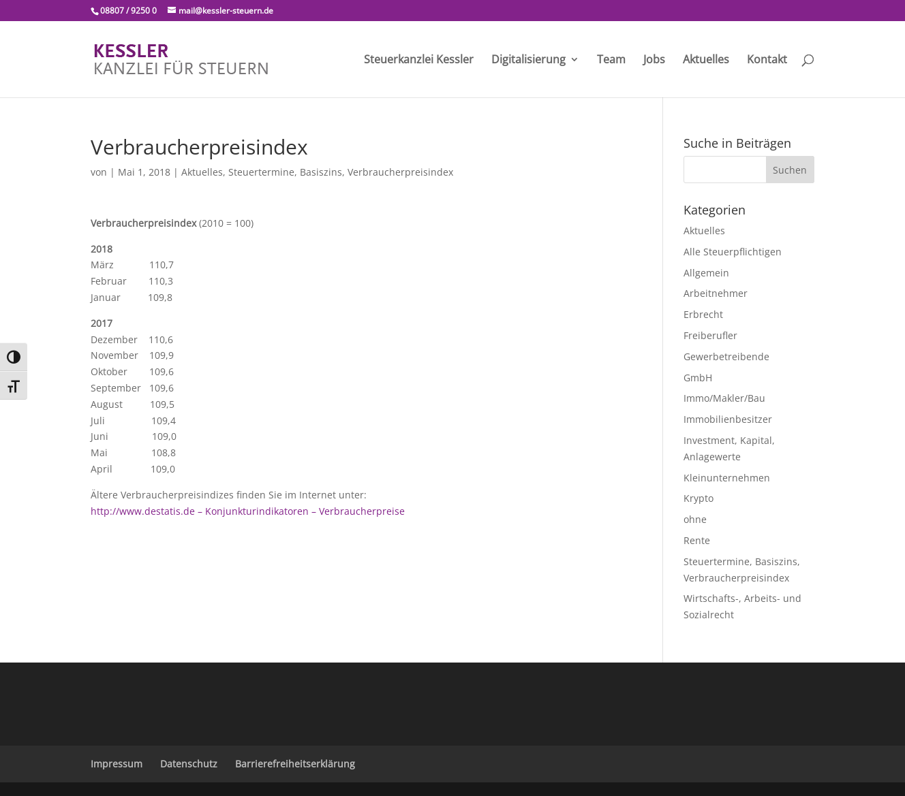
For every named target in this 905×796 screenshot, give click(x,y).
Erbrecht (703, 314)
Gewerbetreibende (726, 356)
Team (611, 60)
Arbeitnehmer (716, 293)
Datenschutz (188, 763)
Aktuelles (706, 60)
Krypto (699, 498)
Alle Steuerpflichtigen (733, 251)
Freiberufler (710, 335)
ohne (695, 519)
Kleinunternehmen (727, 477)
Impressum (116, 763)
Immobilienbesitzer (728, 419)
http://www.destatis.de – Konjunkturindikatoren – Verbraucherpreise (248, 511)
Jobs (654, 60)
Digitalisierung (528, 60)
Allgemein (706, 272)
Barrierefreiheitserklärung (295, 763)
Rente (697, 540)
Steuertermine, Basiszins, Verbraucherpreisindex (340, 171)
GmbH (698, 377)
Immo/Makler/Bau (724, 398)
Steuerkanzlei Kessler (419, 60)
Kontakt (767, 60)
